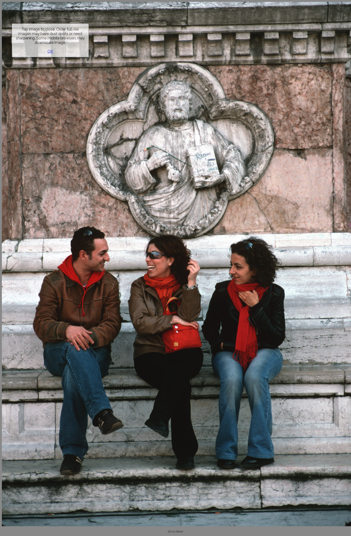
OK (50, 51)
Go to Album (175, 531)
